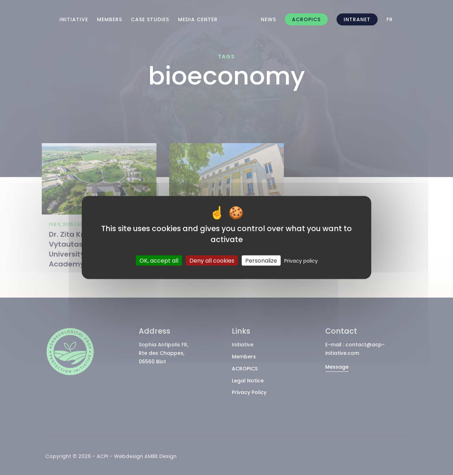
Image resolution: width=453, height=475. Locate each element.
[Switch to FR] (389, 19)
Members (109, 19)
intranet (357, 19)
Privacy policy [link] (301, 260)
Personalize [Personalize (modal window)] (261, 260)
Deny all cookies (211, 260)
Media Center (198, 19)
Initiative (73, 19)
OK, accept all (158, 260)
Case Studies (150, 19)
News (268, 19)
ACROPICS (306, 19)
